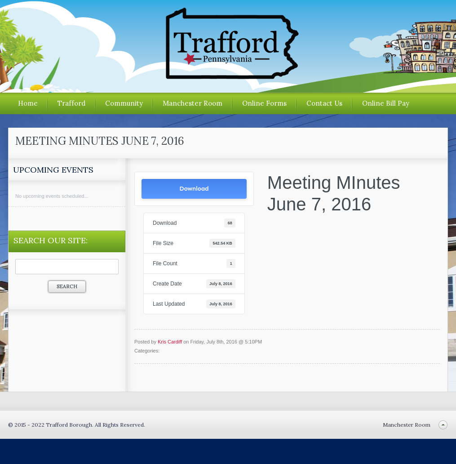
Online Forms (264, 103)
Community (124, 103)
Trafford (71, 103)
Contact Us (324, 103)
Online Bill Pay (385, 103)
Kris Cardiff (170, 341)
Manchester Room (192, 103)
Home (28, 103)
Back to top (443, 424)
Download (193, 188)
